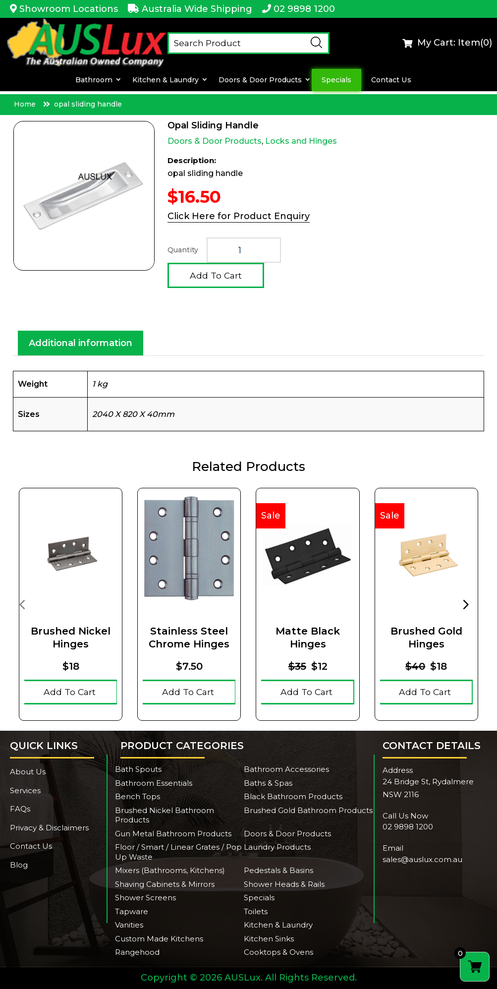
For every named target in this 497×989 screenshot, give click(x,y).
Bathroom (94, 80)
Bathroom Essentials (153, 783)
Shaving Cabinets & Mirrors (165, 884)
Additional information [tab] (80, 343)
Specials (336, 80)
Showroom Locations (68, 8)
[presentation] (22, 604)
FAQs (20, 809)
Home (25, 104)
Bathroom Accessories (286, 769)
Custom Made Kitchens (159, 938)
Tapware (131, 911)
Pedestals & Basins (278, 870)
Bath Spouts (138, 769)
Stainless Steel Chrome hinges (189, 637)
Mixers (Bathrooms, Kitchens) (170, 870)
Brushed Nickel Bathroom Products (164, 815)
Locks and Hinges (301, 141)
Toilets (256, 911)
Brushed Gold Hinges (426, 637)
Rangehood (137, 952)
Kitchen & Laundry (165, 80)
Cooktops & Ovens (278, 952)
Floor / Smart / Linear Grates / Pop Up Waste (178, 852)
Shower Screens (145, 897)
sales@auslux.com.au (422, 859)
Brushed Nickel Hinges (70, 637)
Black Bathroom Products (293, 796)
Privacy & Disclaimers (49, 827)
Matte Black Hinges (308, 637)
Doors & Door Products (259, 80)
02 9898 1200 (304, 8)
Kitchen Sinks (269, 938)
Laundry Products (277, 847)
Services (25, 790)
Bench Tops (137, 796)
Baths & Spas (268, 783)
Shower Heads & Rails (284, 884)
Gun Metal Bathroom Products (173, 833)
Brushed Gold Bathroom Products (308, 810)
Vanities (129, 925)
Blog (19, 865)
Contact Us (390, 80)
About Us (28, 771)
